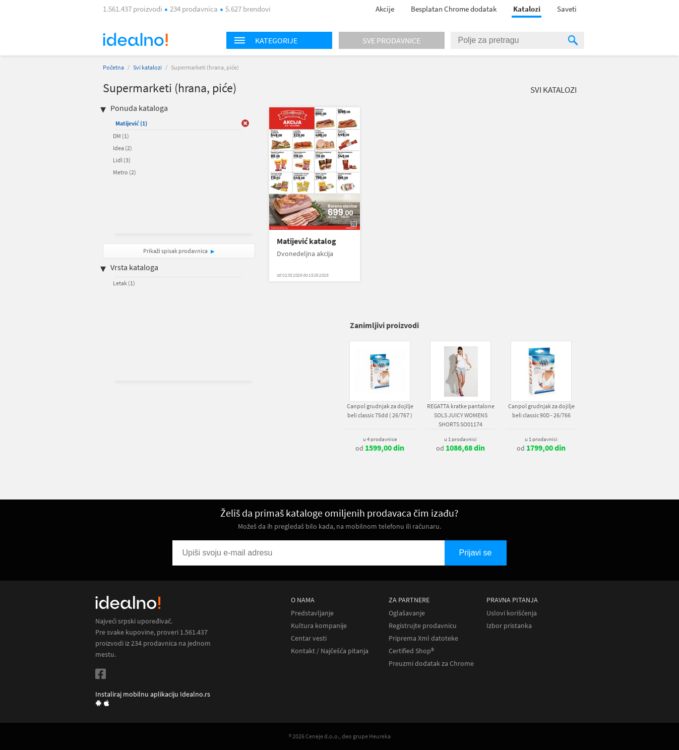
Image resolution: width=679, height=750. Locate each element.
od (379, 448)
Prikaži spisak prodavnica (175, 251)
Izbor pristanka (509, 625)
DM (121, 136)
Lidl (122, 160)
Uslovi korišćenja (511, 613)
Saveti (567, 9)
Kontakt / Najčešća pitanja (329, 651)
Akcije (385, 9)
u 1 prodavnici (460, 439)
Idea (122, 148)
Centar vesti (309, 638)
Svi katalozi (147, 67)
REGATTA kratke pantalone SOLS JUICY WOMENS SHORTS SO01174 (461, 415)
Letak (124, 283)
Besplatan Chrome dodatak (454, 9)
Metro (124, 172)
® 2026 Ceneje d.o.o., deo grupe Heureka (340, 736)
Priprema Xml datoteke (423, 638)
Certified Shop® (411, 651)
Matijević (131, 123)
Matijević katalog (306, 241)
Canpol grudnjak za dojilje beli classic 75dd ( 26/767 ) (380, 410)
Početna (113, 67)
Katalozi (526, 9)
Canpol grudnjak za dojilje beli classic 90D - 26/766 (541, 410)
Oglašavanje (407, 613)
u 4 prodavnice (380, 439)
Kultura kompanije (319, 625)
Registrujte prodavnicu (423, 625)
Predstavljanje (312, 613)
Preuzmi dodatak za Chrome (431, 663)
